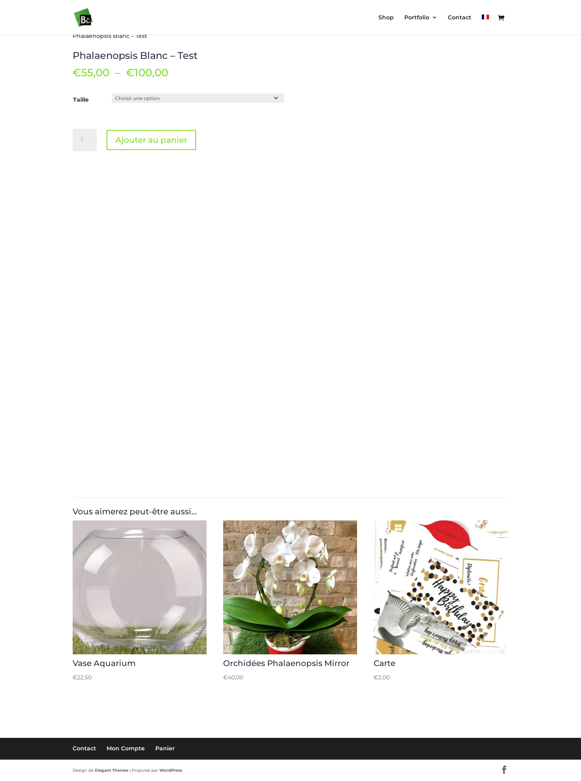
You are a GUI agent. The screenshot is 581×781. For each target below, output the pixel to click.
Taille (81, 99)
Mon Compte (126, 748)
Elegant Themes (111, 770)
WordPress (170, 770)
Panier (165, 748)
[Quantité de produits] (85, 140)
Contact (84, 748)
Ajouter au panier (151, 140)
